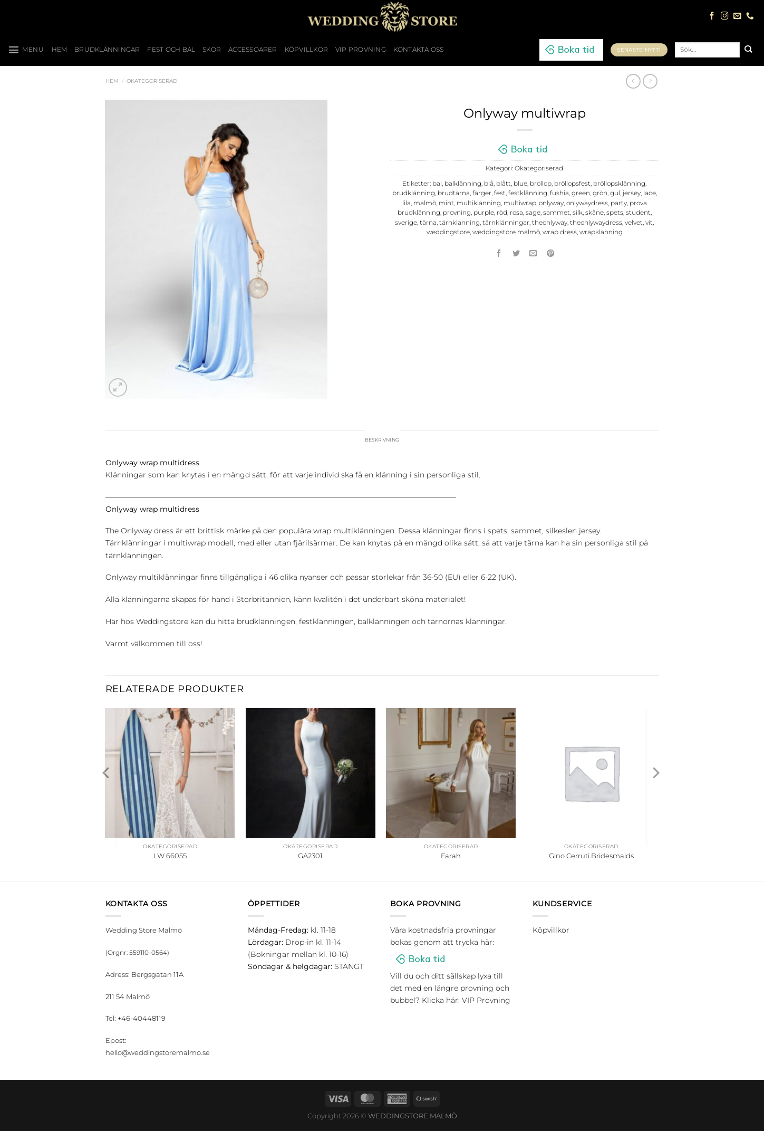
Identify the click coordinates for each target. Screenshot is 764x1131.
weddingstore (448, 232)
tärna (428, 222)
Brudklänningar (107, 49)
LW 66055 (170, 857)
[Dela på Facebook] (499, 254)
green (581, 193)
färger (481, 193)
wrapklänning (601, 232)
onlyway (551, 203)
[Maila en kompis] (533, 254)
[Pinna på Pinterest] (550, 254)
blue (520, 183)
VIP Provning (360, 49)
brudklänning (413, 193)
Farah (451, 857)
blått (503, 183)
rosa (516, 212)
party (619, 203)
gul (615, 193)
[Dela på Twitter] (516, 254)
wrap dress (560, 232)
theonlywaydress (596, 222)
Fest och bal (171, 49)
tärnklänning (459, 222)
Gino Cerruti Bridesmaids (591, 857)
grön (600, 193)
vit (649, 222)
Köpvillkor (306, 49)
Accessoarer (252, 49)
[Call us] (750, 16)
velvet (634, 222)
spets (614, 212)
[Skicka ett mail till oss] (737, 16)
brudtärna (454, 193)
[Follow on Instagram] (725, 16)
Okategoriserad (152, 81)
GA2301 (310, 857)
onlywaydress (587, 203)
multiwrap (520, 203)
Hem (112, 81)
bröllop (541, 183)
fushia (559, 193)
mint (446, 203)
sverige (406, 222)
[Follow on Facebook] (712, 16)
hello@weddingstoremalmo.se (157, 1054)
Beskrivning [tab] (382, 440)
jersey (632, 193)
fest (500, 193)
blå (489, 183)
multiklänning (479, 203)
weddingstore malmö (506, 232)
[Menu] (26, 49)
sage (533, 212)
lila (406, 203)
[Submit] (748, 49)
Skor (211, 49)
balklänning (462, 183)
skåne (594, 212)
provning (457, 212)
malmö (424, 203)
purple (483, 212)
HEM (59, 49)
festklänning (527, 193)
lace (649, 193)
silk (578, 212)
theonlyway (549, 222)
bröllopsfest (572, 183)
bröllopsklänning (619, 183)
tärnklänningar (505, 222)
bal (437, 183)
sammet (556, 212)
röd (502, 212)
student (638, 212)
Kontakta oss (418, 49)
